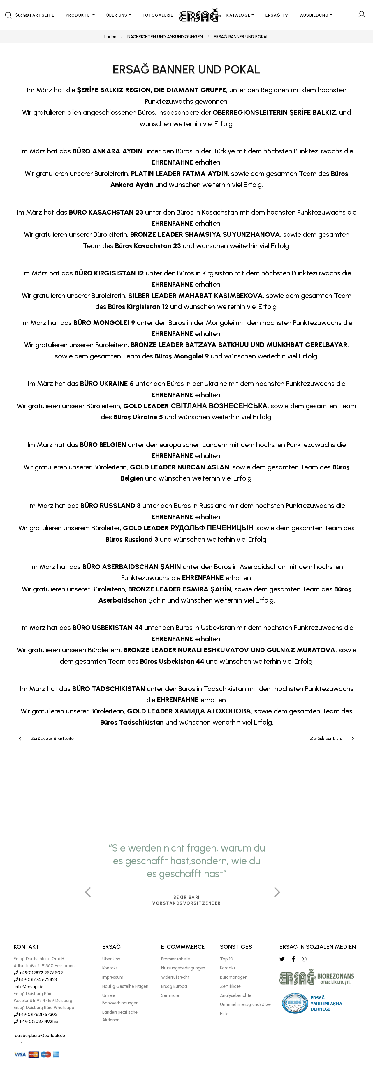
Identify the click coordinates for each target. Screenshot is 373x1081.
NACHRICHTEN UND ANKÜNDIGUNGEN (165, 36)
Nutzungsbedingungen (183, 968)
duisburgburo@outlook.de (39, 1035)
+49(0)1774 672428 (35, 979)
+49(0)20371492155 (36, 1021)
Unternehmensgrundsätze (245, 1004)
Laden (110, 36)
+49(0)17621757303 (35, 1014)
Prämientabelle (175, 959)
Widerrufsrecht (175, 977)
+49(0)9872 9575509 (38, 972)
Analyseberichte (235, 995)
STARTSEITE (40, 15)
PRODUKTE (78, 15)
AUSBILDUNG (314, 15)
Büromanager (233, 977)
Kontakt (109, 968)
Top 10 (226, 959)
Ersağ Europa (174, 986)
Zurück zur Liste (326, 738)
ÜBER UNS (117, 15)
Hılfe (224, 1013)
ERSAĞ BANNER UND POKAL (241, 36)
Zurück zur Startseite (52, 738)
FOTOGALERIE (158, 15)
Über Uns (111, 959)
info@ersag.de (28, 986)
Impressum (112, 977)
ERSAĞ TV (276, 15)
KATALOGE (238, 15)
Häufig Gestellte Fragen (125, 986)
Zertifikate (230, 986)
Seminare (170, 995)
